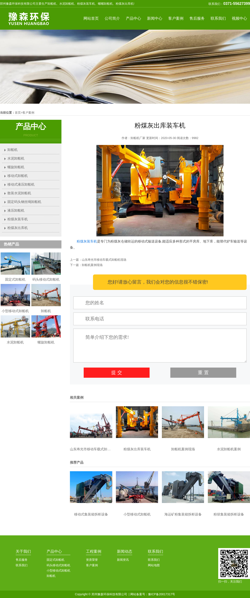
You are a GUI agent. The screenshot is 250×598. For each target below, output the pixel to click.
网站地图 (154, 565)
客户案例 (175, 18)
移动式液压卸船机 (21, 184)
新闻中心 (154, 18)
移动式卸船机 (17, 176)
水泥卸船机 (15, 158)
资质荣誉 (92, 559)
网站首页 (91, 18)
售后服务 (197, 18)
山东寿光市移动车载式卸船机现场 (104, 259)
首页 (18, 112)
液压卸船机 (15, 210)
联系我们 (218, 18)
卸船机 (12, 150)
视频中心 (239, 18)
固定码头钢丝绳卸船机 (24, 202)
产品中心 (133, 18)
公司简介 (112, 18)
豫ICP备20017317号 (161, 594)
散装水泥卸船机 (19, 193)
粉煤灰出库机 (17, 228)
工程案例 (93, 551)
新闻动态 (124, 551)
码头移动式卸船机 (58, 565)
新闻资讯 (123, 559)
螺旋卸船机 (15, 167)
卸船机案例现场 (92, 265)
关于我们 (23, 551)
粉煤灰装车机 (87, 241)
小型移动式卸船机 (58, 570)
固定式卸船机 (55, 559)
